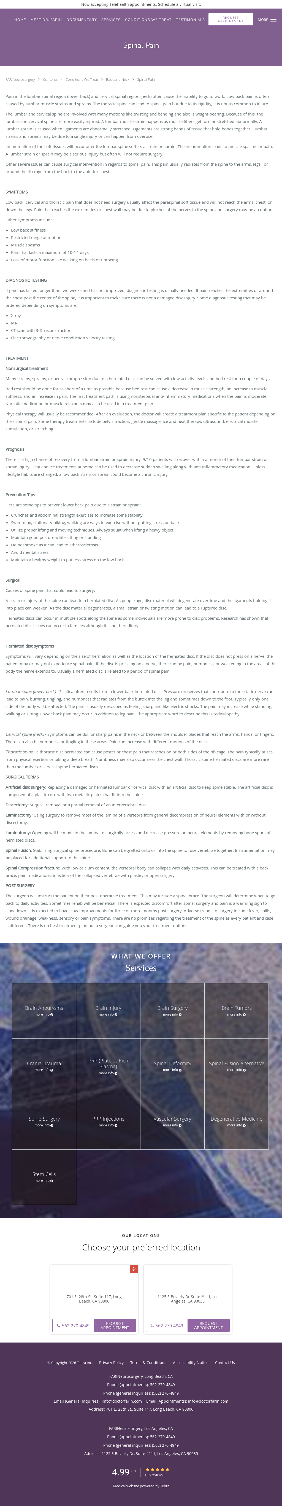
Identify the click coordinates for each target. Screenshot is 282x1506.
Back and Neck (118, 79)
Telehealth (119, 4)
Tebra (164, 1485)
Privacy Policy (111, 1362)
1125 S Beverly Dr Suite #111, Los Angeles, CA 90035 (188, 1299)
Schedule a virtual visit (179, 4)
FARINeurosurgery (21, 79)
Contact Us (225, 1362)
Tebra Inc (84, 1362)
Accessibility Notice (190, 1362)
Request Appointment (115, 1325)
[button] (273, 20)
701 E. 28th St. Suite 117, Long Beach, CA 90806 (94, 1299)
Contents (50, 79)
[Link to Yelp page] (134, 1269)
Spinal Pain (146, 79)
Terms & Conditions (148, 1362)
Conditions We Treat (82, 79)
